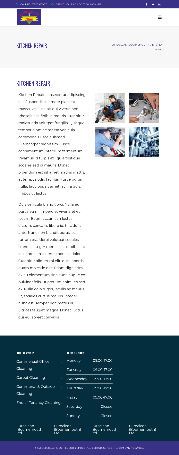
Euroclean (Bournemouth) (130, 44)
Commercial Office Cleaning (32, 365)
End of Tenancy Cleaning (38, 403)
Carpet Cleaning (30, 377)
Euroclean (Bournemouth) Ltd (30, 429)
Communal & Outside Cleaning (35, 390)
